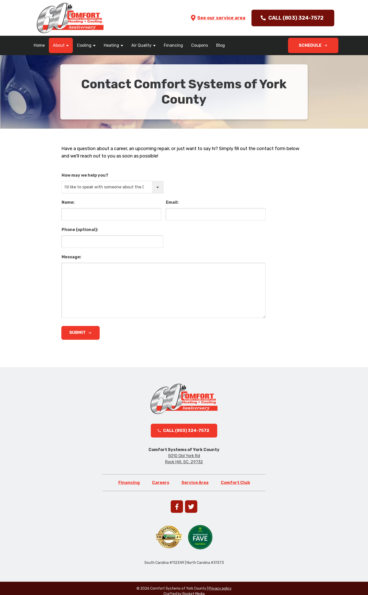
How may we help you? (85, 175)
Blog (220, 45)
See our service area (217, 18)
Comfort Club (235, 485)
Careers (160, 485)
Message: (71, 256)
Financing (173, 45)
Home (39, 45)
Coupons (199, 45)
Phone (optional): (80, 229)
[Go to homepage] (70, 18)
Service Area (195, 485)
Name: (68, 202)
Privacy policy (220, 592)
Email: (172, 202)
